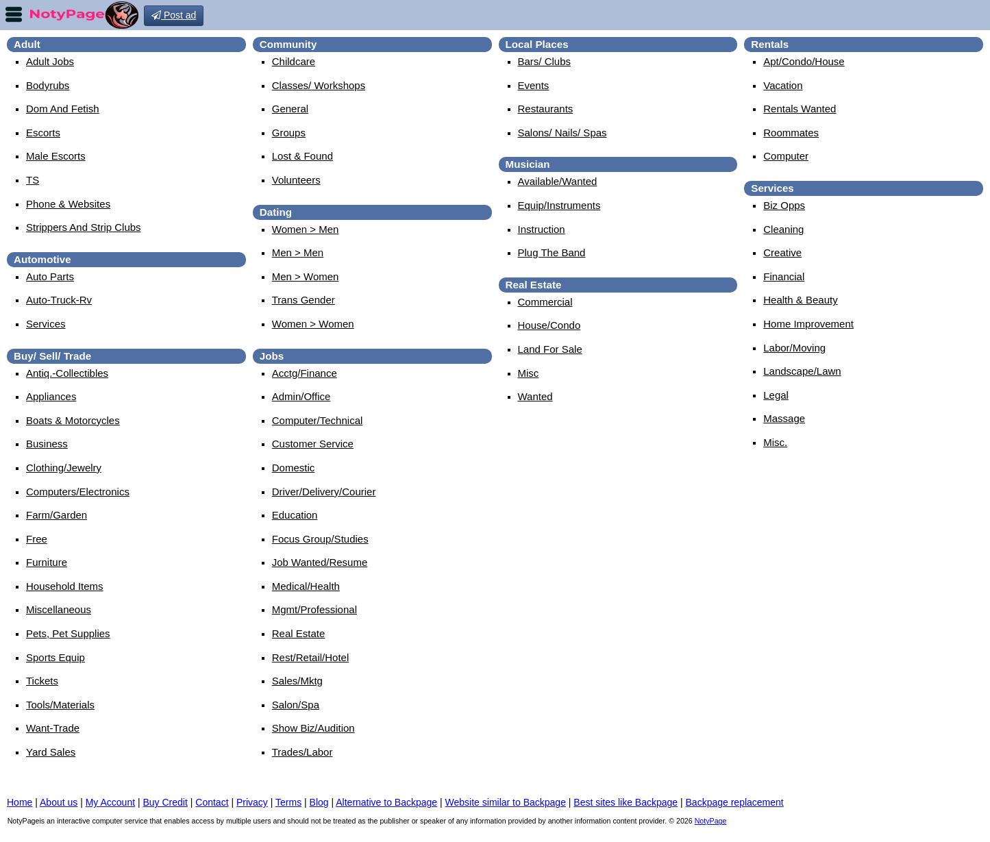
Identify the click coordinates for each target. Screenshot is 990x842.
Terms (288, 802)
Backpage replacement (735, 802)
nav (13, 14)
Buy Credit (165, 802)
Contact (211, 802)
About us (58, 802)
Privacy (252, 802)
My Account (110, 802)
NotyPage (711, 821)
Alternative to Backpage (386, 802)
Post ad (173, 15)
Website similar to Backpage (505, 802)
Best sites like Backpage (625, 802)
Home (19, 802)
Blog (319, 802)
